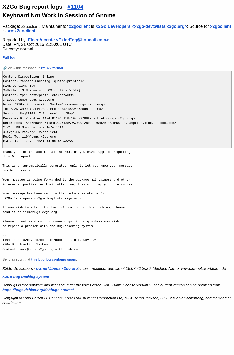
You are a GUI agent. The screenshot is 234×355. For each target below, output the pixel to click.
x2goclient (30, 26)
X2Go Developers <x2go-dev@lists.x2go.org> (141, 26)
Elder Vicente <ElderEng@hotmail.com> (68, 39)
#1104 (75, 6)
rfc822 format (52, 68)
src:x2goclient (21, 30)
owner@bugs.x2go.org (57, 268)
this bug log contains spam (53, 259)
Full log (8, 57)
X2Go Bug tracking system (25, 277)
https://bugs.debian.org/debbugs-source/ (38, 290)
